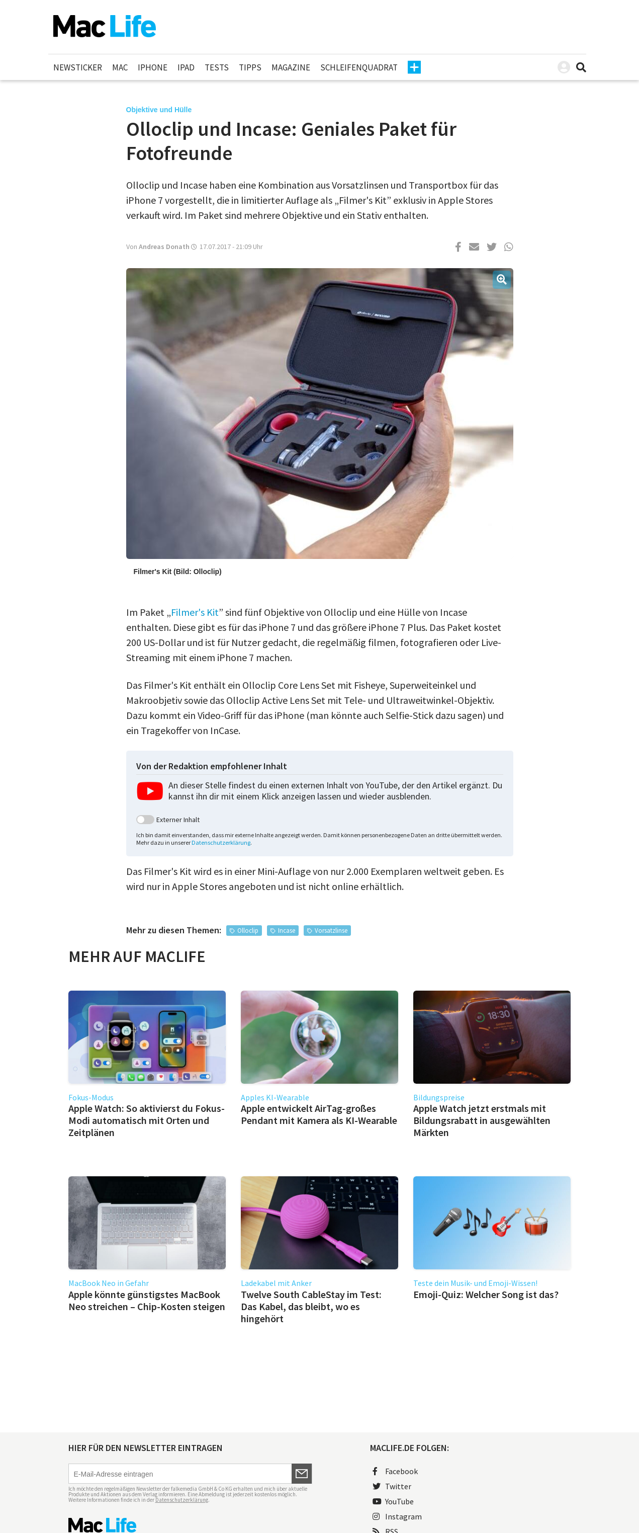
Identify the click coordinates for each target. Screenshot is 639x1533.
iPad (186, 67)
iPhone (152, 67)
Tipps (250, 67)
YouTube (393, 1501)
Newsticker (77, 67)
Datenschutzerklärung (221, 842)
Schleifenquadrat (359, 67)
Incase (286, 930)
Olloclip (247, 930)
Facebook (395, 1471)
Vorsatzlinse (331, 930)
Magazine (290, 67)
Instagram (397, 1516)
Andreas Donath (164, 246)
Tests (217, 67)
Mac (120, 67)
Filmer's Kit (195, 612)
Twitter (392, 1486)
